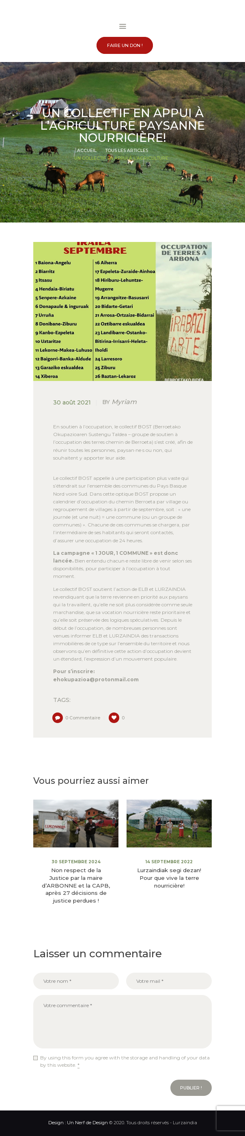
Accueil (87, 150)
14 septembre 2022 (169, 861)
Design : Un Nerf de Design (78, 1122)
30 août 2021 (72, 402)
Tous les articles (126, 150)
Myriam (119, 402)
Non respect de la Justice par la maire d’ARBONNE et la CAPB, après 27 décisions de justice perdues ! (76, 885)
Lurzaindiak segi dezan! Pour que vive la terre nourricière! (169, 878)
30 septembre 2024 (76, 861)
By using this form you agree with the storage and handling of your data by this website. (125, 1061)
